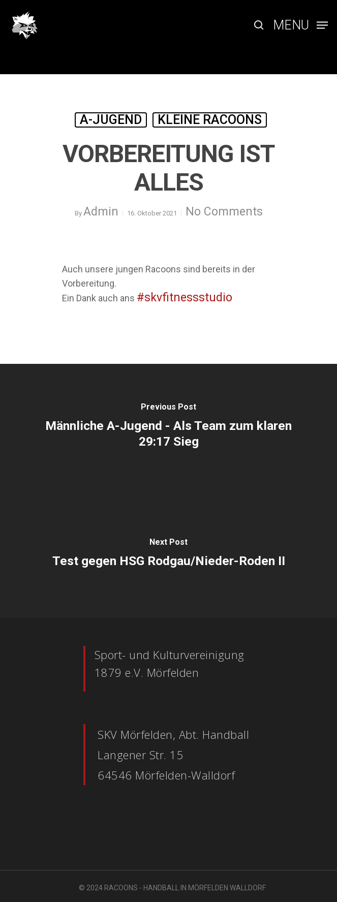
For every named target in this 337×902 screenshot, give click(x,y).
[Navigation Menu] (300, 24)
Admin (100, 212)
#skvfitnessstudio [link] (184, 297)
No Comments (224, 212)
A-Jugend (111, 119)
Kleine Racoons (210, 119)
